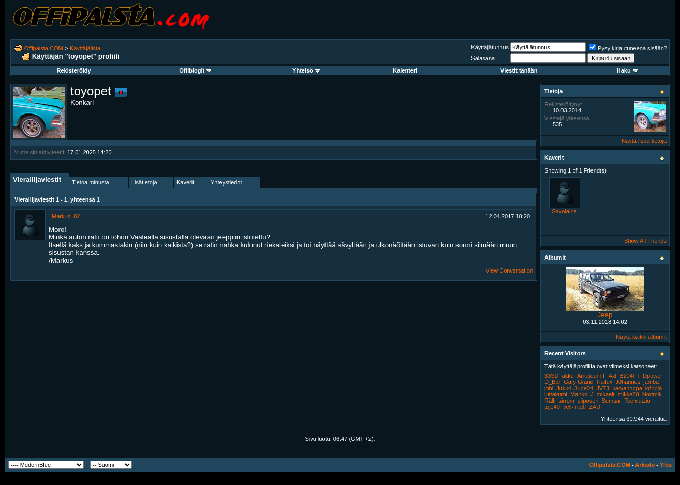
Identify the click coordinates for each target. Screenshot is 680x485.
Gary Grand (578, 382)
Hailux (605, 382)
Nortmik (652, 394)
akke (568, 376)
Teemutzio (637, 400)
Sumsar (612, 400)
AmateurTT (591, 376)
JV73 (602, 388)
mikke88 (628, 394)
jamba (651, 382)
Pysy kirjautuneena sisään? (628, 48)
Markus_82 (66, 216)
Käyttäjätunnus (490, 47)
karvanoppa (627, 388)
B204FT (629, 376)
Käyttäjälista (85, 48)
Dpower (652, 376)
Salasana (483, 58)
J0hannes (627, 382)
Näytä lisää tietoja (644, 141)
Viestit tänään (518, 70)
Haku (627, 70)
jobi (548, 388)
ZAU (594, 407)
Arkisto (645, 465)
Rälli (549, 400)
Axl (612, 376)
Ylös (666, 465)
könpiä (653, 388)
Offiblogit (195, 70)
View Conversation (509, 270)
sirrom (566, 400)
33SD (551, 376)
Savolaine (564, 211)
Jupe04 (583, 388)
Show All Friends (645, 241)
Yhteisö (306, 70)
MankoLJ (582, 394)
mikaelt (606, 394)
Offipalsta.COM (43, 48)
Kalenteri (405, 70)
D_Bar (552, 382)
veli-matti (574, 407)
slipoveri (588, 400)
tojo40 (552, 407)
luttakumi (555, 394)
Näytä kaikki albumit (641, 337)
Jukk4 (563, 388)
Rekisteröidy (74, 70)
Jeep (605, 315)
